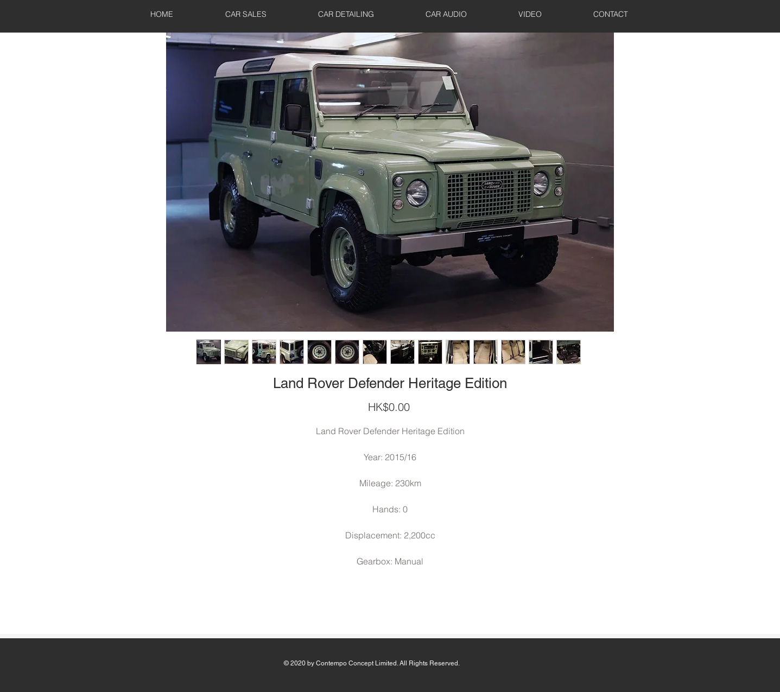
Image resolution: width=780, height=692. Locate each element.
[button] (246, 14)
